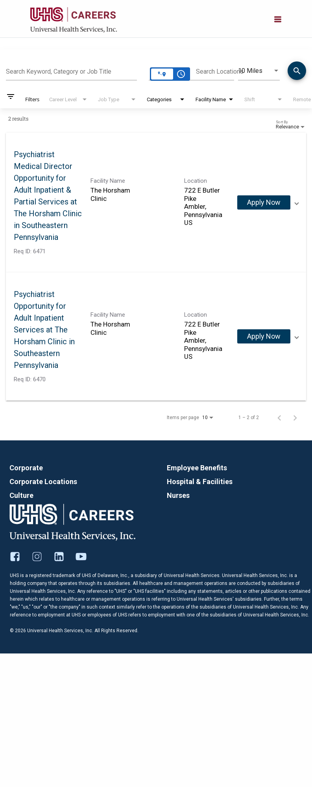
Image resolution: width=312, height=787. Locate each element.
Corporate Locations (43, 481)
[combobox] (71, 70)
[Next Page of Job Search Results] (295, 417)
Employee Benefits (197, 468)
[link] (156, 203)
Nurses (178, 495)
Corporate (26, 468)
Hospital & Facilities (200, 481)
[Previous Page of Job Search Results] (279, 417)
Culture (21, 495)
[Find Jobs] (297, 72)
